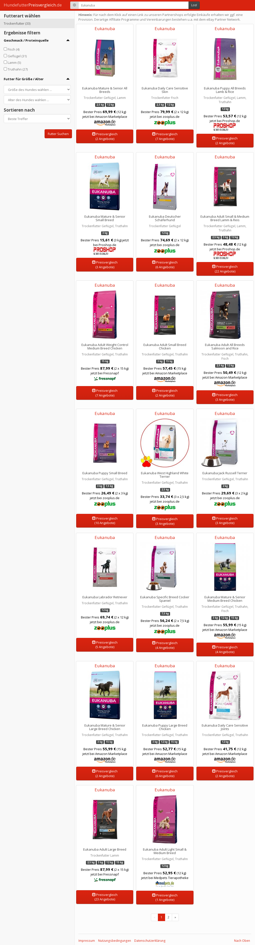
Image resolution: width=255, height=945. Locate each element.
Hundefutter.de (33, 5)
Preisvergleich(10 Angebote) (105, 520)
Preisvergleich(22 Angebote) (225, 268)
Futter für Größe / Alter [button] (24, 79)
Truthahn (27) (18, 69)
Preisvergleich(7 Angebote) (165, 136)
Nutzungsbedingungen (114, 941)
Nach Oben (242, 941)
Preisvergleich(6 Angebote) (165, 264)
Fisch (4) (13, 49)
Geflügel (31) (17, 56)
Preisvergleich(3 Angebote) (105, 264)
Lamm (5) (14, 62)
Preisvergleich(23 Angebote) (105, 897)
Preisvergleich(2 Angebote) (105, 136)
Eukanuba (105, 28)
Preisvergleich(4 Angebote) (165, 645)
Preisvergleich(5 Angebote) (105, 644)
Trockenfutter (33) (17, 23)
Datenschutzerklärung (150, 941)
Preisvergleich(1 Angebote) (165, 897)
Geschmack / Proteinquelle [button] (26, 40)
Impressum (86, 941)
